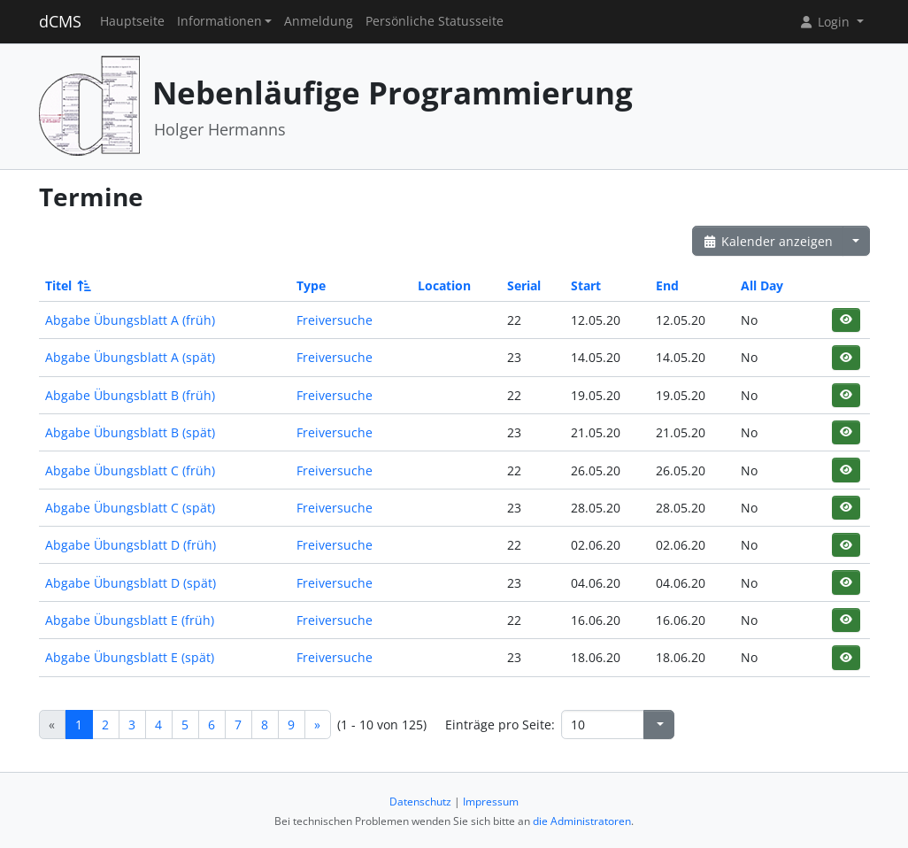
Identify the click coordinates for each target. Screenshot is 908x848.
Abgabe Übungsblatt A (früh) (130, 320)
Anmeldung (318, 21)
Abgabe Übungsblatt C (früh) (130, 470)
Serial (524, 285)
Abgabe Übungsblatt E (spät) (129, 657)
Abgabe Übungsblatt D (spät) (130, 582)
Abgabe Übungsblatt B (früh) (130, 395)
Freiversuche (334, 320)
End (667, 285)
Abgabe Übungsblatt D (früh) (130, 544)
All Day (762, 285)
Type (311, 285)
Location (444, 285)
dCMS (60, 21)
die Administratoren (582, 821)
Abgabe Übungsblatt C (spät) (130, 507)
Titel (66, 285)
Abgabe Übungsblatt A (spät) (130, 357)
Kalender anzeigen (768, 241)
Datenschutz (420, 801)
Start (586, 285)
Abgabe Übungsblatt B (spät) (130, 432)
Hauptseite (132, 21)
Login (825, 21)
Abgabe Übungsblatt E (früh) (129, 620)
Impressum (491, 801)
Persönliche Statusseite (435, 21)
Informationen (219, 21)
